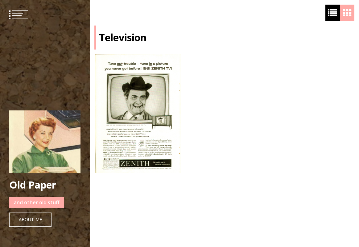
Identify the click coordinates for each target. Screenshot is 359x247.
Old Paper (32, 184)
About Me (30, 219)
